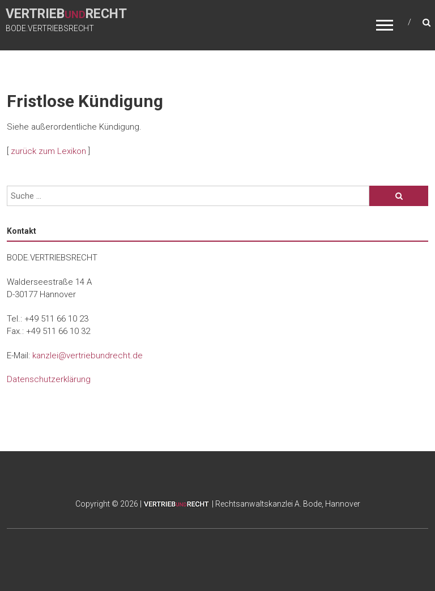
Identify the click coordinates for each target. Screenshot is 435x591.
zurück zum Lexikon (48, 151)
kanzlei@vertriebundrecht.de (87, 355)
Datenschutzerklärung (49, 379)
